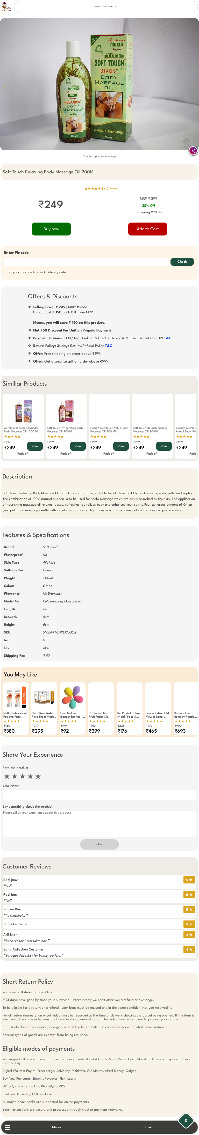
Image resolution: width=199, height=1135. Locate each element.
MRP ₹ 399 (148, 199)
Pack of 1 (23, 453)
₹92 (64, 731)
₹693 (180, 731)
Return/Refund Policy (72, 346)
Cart (149, 1127)
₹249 (9, 448)
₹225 (120, 726)
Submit (99, 844)
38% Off (148, 206)
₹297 (35, 726)
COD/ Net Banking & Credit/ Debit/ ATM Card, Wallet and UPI (102, 338)
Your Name (11, 786)
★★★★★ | (100, 189)
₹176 (122, 731)
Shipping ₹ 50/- (149, 212)
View (35, 446)
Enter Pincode (16, 253)
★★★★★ (12, 437)
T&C (167, 338)
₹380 (9, 731)
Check (182, 261)
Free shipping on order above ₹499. (67, 354)
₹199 (63, 726)
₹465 (151, 731)
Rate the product (15, 768)
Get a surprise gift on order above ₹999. (71, 361)
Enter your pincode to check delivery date (35, 272)
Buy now (51, 229)
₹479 (149, 726)
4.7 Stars (110, 189)
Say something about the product (28, 806)
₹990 (178, 726)
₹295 (37, 731)
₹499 (93, 442)
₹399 (50, 442)
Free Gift (73, 1070)
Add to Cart (148, 229)
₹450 (6, 726)
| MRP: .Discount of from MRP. (69, 315)
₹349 (7, 442)
